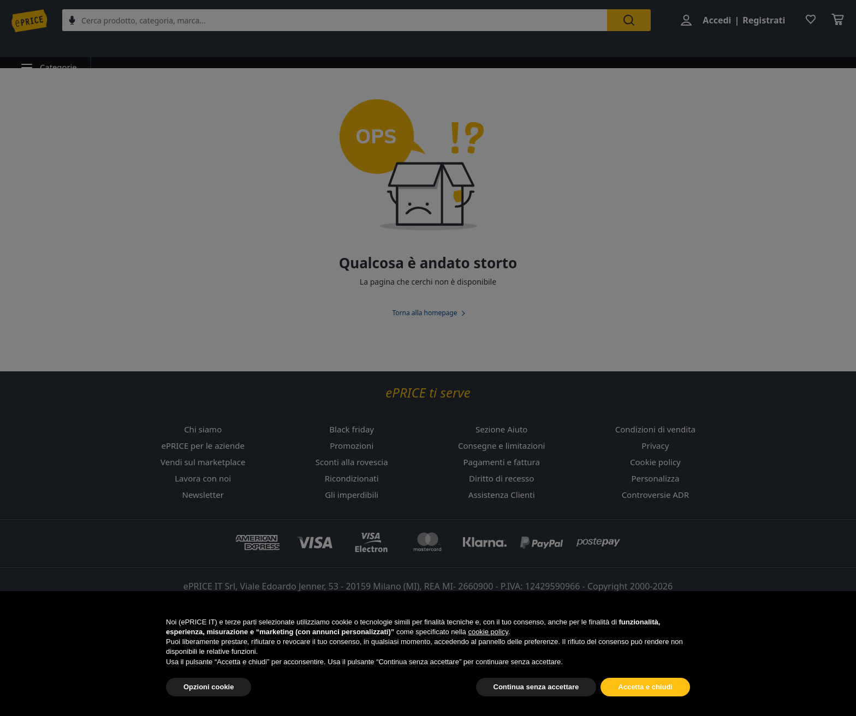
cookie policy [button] (488, 632)
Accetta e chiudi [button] (645, 687)
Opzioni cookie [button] (208, 687)
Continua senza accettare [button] (536, 687)
